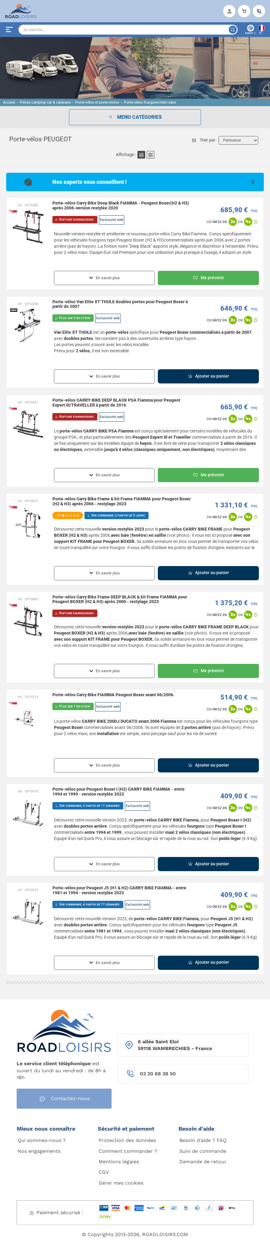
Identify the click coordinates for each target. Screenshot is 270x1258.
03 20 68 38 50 (158, 1074)
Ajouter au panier (208, 376)
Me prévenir (208, 278)
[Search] (128, 30)
